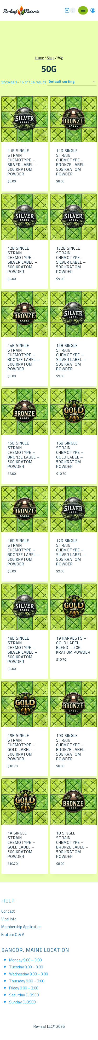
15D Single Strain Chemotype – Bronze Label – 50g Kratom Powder (24, 454)
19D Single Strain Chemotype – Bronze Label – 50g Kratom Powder (72, 747)
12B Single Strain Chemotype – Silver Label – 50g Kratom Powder (22, 259)
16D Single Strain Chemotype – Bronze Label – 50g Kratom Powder (24, 552)
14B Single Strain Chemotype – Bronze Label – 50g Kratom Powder (24, 357)
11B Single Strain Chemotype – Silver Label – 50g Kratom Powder (22, 162)
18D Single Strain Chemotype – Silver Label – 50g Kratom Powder (22, 649)
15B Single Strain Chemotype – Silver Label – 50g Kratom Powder (71, 357)
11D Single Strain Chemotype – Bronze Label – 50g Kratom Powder (72, 162)
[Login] (92, 10)
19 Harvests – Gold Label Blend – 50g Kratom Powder (73, 645)
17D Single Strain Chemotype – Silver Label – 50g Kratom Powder (71, 552)
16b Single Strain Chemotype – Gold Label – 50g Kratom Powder (70, 454)
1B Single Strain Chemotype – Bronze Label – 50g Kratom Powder (72, 844)
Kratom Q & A (12, 934)
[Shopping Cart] (70, 10)
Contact (8, 911)
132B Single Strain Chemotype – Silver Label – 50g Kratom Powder (71, 259)
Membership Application (21, 926)
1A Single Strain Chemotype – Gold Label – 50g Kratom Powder (21, 844)
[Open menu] (83, 10)
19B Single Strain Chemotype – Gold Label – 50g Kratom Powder (21, 747)
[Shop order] (72, 82)
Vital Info (8, 919)
